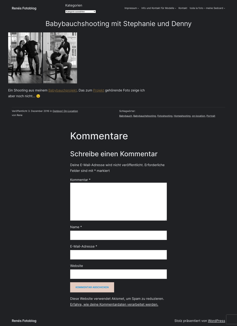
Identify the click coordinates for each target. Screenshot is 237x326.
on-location (198, 115)
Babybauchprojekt (62, 90)
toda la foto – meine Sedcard (206, 8)
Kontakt (183, 8)
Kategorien (73, 5)
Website (76, 266)
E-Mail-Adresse (83, 246)
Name (76, 227)
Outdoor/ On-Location (65, 111)
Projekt (98, 90)
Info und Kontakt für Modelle (157, 8)
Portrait (210, 115)
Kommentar (80, 180)
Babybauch (125, 115)
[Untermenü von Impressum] (138, 8)
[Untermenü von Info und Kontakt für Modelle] (175, 8)
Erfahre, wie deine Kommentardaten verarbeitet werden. (114, 304)
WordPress (216, 321)
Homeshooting (182, 115)
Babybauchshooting (144, 115)
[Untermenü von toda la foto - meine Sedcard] (224, 8)
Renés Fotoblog (24, 8)
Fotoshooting (164, 115)
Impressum (131, 8)
